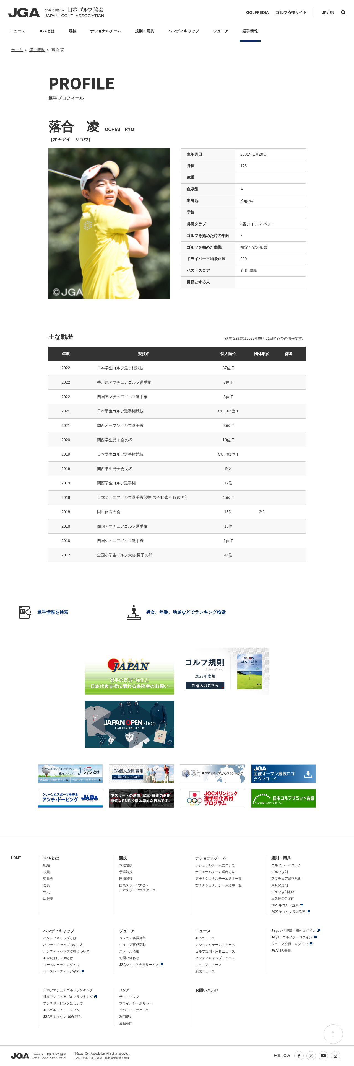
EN (331, 13)
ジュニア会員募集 (132, 938)
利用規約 (125, 1017)
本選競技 (125, 865)
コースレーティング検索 (61, 971)
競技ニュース (205, 971)
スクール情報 (129, 951)
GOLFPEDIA (257, 12)
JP (324, 13)
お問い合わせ (129, 958)
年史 (46, 892)
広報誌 (48, 898)
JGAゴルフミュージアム (61, 1010)
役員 (46, 872)
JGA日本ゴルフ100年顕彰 (62, 1017)
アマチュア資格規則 (286, 879)
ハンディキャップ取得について (66, 951)
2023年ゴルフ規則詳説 (288, 912)
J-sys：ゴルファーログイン (291, 937)
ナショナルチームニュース (215, 945)
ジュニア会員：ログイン (289, 944)
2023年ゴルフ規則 (285, 905)
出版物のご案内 (283, 898)
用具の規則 (279, 885)
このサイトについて (134, 1010)
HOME (16, 858)
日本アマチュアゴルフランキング (68, 990)
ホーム (17, 50)
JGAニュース (205, 938)
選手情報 (37, 50)
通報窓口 (125, 1023)
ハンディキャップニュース (215, 958)
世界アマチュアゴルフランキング (68, 997)
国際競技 (125, 879)
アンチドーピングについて (63, 1003)
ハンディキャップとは (59, 938)
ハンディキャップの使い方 (63, 945)
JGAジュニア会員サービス (139, 965)
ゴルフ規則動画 (283, 892)
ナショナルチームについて (215, 865)
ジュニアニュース (208, 965)
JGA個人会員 (281, 951)
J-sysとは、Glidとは (58, 958)
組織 (46, 865)
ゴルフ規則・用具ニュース (215, 951)
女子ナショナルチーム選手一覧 (218, 885)
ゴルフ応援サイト (291, 12)
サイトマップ (129, 997)
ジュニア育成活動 (132, 945)
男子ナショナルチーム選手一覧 (218, 879)
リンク (124, 990)
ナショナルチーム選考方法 (215, 872)
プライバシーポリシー (135, 1003)
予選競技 (125, 872)
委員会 (48, 879)
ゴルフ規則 (279, 872)
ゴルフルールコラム (286, 865)
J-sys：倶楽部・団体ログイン (293, 931)
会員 (46, 885)
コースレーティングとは (61, 965)
